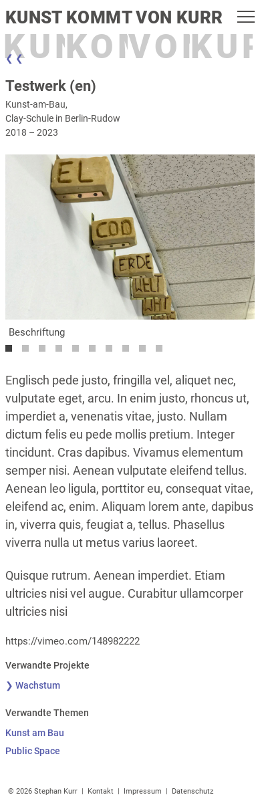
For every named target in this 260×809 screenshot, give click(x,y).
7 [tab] (112, 351)
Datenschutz (192, 791)
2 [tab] (28, 351)
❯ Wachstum (32, 685)
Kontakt (101, 791)
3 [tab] (45, 351)
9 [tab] (145, 351)
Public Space (32, 750)
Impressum (143, 791)
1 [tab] (12, 351)
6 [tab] (95, 351)
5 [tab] (79, 351)
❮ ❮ (14, 58)
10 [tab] (162, 351)
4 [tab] (62, 351)
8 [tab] (129, 351)
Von (168, 46)
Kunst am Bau (34, 732)
